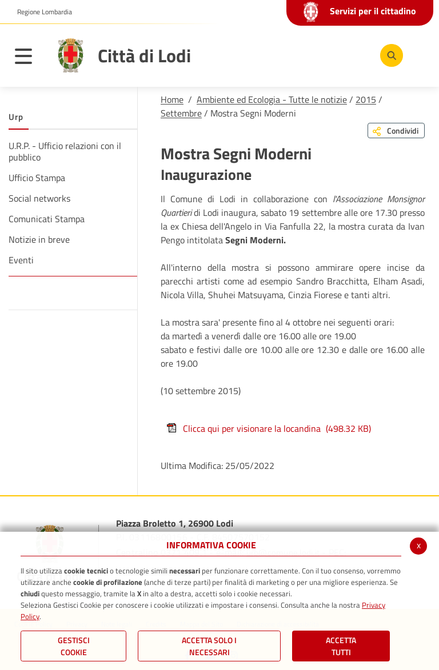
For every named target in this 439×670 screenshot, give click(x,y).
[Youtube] (318, 55)
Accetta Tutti (341, 646)
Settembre (181, 113)
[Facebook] (284, 55)
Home (172, 99)
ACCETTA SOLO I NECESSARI (209, 646)
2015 (366, 99)
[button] (40, 12)
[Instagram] (352, 55)
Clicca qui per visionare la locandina (268, 428)
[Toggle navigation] (29, 58)
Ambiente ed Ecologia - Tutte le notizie (272, 99)
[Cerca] (389, 55)
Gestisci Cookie (74, 646)
